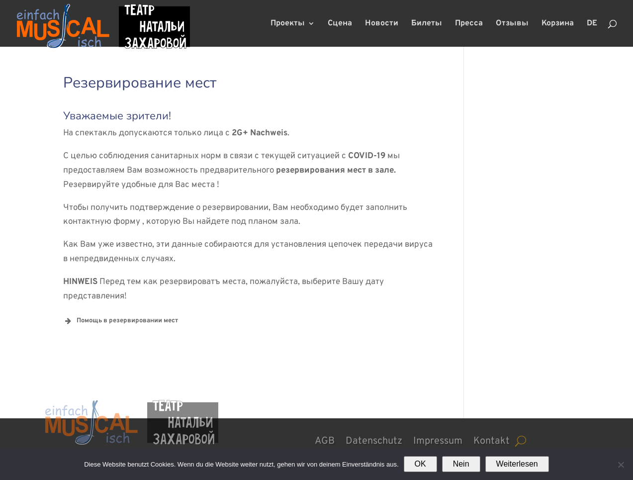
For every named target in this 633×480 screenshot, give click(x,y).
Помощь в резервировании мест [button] (120, 321)
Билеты (426, 24)
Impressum (437, 440)
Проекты (288, 24)
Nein (461, 464)
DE (592, 24)
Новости (381, 24)
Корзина (558, 24)
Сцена (340, 24)
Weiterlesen (517, 464)
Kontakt (491, 440)
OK (420, 464)
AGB (325, 440)
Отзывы (512, 24)
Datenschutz (374, 440)
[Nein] (621, 465)
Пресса (469, 24)
